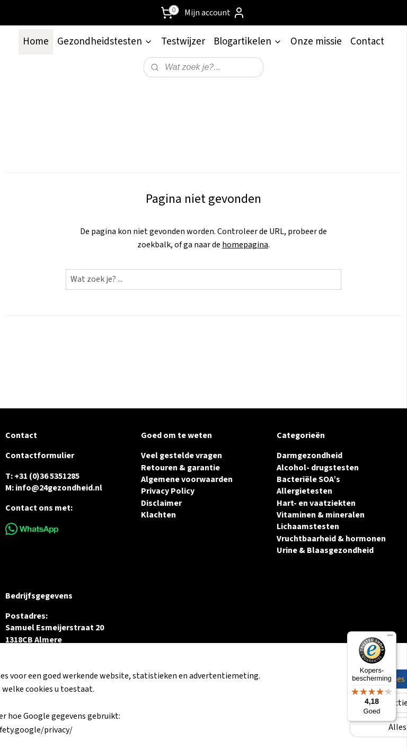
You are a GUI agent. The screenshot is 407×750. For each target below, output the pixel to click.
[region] (133, 703)
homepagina (245, 245)
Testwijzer (183, 41)
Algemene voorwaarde (184, 479)
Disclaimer (161, 503)
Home (36, 41)
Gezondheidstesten (105, 41)
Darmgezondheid (309, 455)
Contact (367, 41)
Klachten (158, 515)
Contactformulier (39, 455)
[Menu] (390, 637)
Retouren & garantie (180, 468)
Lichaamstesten (308, 526)
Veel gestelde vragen (181, 455)
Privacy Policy (167, 491)
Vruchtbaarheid (306, 538)
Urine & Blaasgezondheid (325, 550)
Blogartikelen (248, 41)
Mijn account (214, 12)
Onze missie (316, 41)
